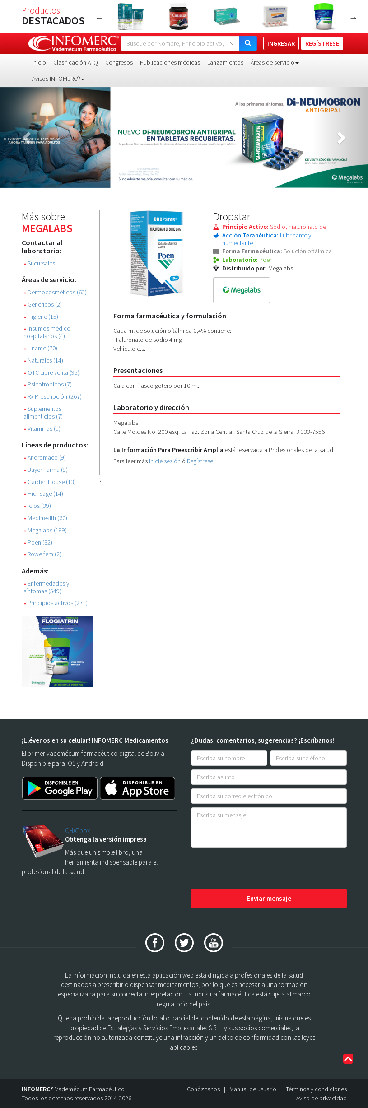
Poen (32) (37, 542)
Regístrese (200, 461)
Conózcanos (203, 1089)
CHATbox (77, 830)
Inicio (39, 62)
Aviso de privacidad (321, 1098)
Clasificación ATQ (75, 62)
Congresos (119, 62)
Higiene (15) (40, 317)
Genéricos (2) (42, 304)
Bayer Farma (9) (45, 470)
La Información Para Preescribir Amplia (168, 450)
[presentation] (259, 869)
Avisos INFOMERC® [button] (58, 78)
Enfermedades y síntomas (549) (46, 587)
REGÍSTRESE (322, 43)
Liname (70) (40, 348)
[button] (27, 137)
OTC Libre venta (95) (51, 373)
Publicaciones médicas (170, 62)
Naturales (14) (43, 360)
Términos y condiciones (316, 1089)
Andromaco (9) (44, 457)
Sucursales (39, 263)
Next (353, 17)
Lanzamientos (225, 62)
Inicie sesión (165, 461)
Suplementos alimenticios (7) (43, 412)
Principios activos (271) (55, 603)
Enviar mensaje (269, 898)
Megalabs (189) (45, 530)
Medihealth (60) (45, 518)
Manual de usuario (252, 1089)
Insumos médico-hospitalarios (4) (47, 332)
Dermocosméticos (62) (55, 292)
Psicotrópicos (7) (47, 384)
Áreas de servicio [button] (275, 62)
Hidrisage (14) (43, 494)
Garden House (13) (49, 482)
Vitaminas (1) (42, 429)
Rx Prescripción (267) (52, 396)
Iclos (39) (37, 506)
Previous (99, 17)
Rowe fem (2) (42, 554)
